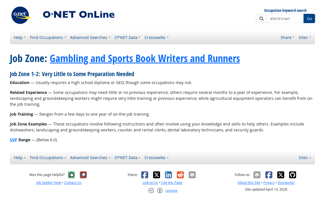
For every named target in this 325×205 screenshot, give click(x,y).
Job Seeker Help (48, 182)
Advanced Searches (88, 37)
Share (286, 37)
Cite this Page (171, 182)
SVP (13, 139)
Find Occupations (46, 37)
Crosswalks (155, 37)
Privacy (269, 182)
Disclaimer (286, 182)
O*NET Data (126, 37)
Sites (303, 37)
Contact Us (72, 182)
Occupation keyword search (285, 10)
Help (18, 37)
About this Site (249, 182)
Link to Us (150, 182)
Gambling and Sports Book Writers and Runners (145, 58)
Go (309, 18)
